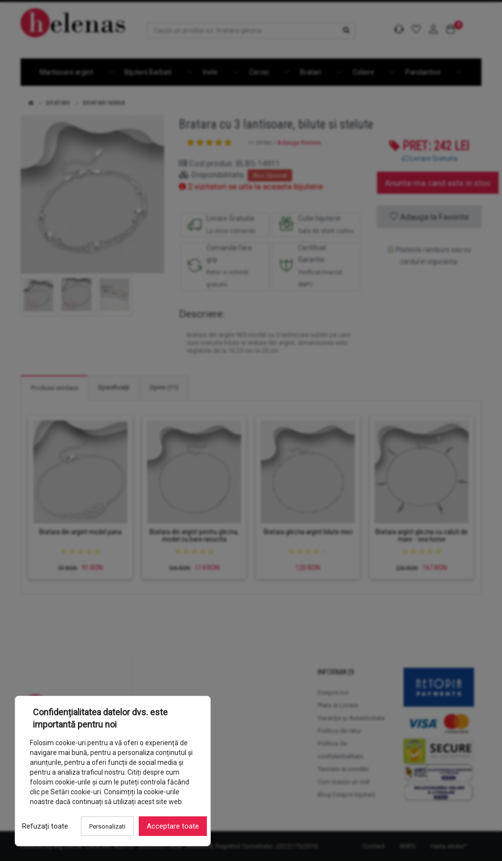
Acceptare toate (173, 826)
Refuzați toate (45, 826)
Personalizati (107, 826)
